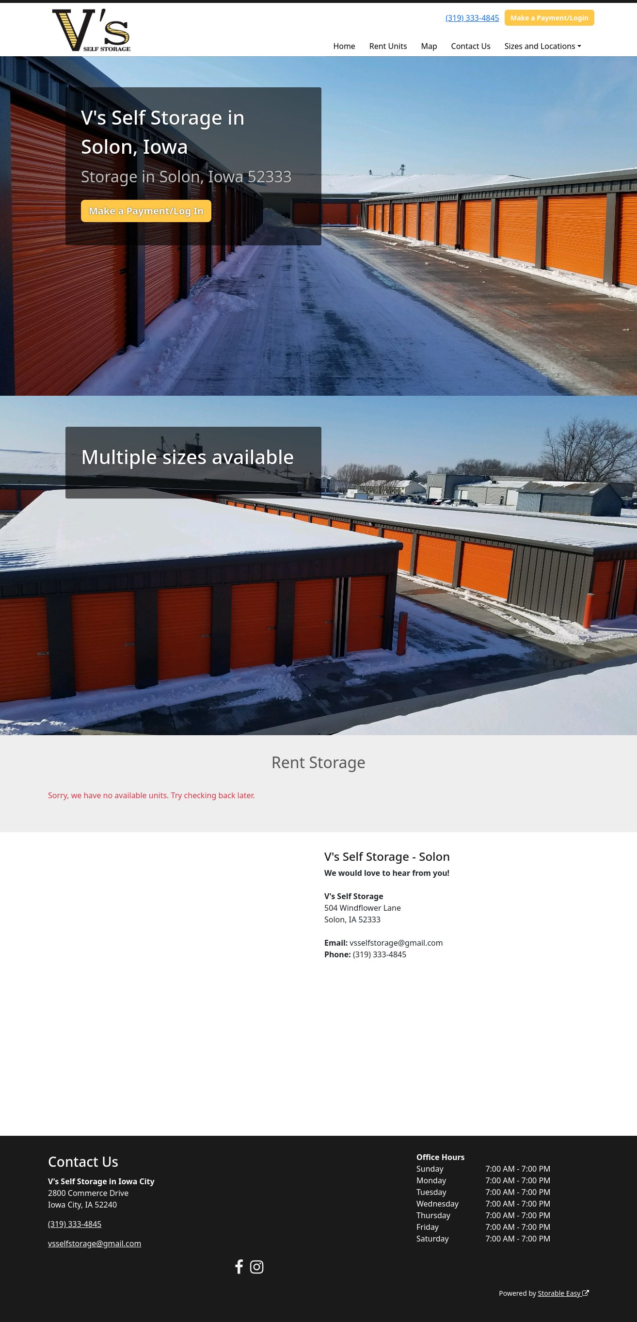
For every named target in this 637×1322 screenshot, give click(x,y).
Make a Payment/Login (549, 17)
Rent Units (388, 46)
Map (429, 46)
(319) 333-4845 (472, 18)
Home (344, 46)
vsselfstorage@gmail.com (94, 1243)
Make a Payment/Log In (146, 210)
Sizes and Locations (540, 46)
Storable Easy (563, 1293)
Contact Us (471, 46)
